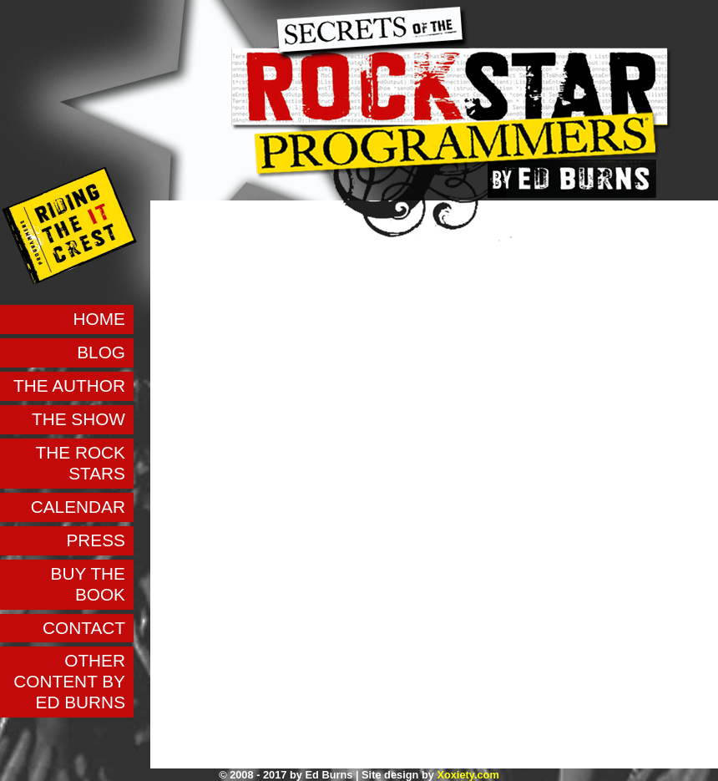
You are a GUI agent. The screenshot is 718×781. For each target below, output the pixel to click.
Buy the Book (88, 584)
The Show (78, 419)
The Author (69, 385)
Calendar (78, 506)
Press (95, 540)
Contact (84, 627)
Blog (101, 352)
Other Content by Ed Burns (69, 681)
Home (99, 318)
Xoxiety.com (467, 774)
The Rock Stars (80, 463)
